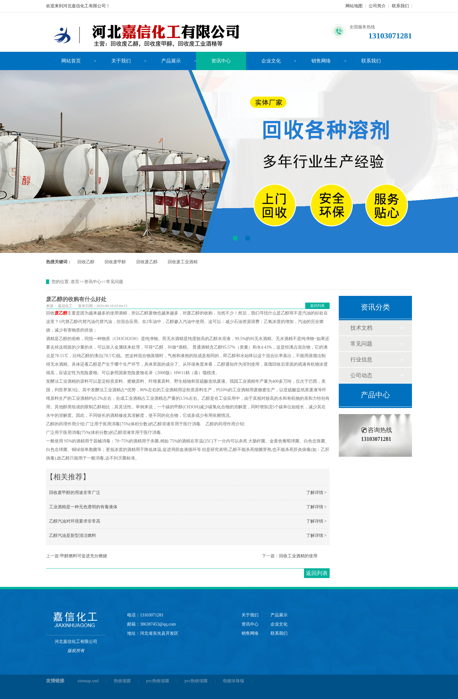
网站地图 (354, 6)
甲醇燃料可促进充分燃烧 (83, 556)
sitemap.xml (88, 681)
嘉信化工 (65, 306)
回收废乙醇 (147, 262)
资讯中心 (221, 60)
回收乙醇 (86, 262)
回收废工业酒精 (183, 262)
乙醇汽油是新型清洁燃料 (72, 535)
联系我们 (400, 6)
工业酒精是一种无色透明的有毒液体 (83, 507)
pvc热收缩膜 (157, 681)
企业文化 (271, 60)
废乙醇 (61, 313)
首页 (75, 281)
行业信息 (361, 360)
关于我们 (121, 60)
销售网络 (321, 60)
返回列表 (317, 305)
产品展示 (171, 60)
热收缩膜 (122, 681)
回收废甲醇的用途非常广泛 (74, 492)
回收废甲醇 (115, 262)
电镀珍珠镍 (233, 681)
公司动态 (361, 375)
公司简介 (377, 6)
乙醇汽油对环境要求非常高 (74, 521)
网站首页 (71, 60)
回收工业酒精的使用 (298, 556)
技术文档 (361, 328)
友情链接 (55, 680)
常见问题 (114, 281)
